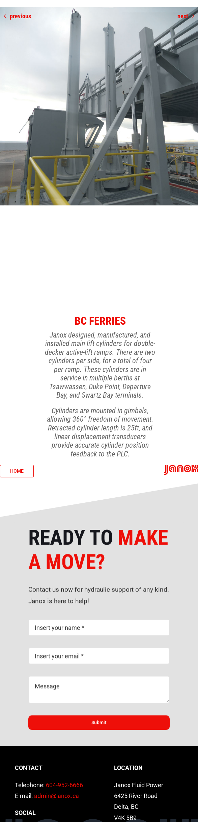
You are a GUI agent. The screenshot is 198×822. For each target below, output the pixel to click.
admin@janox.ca (56, 795)
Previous (20, 16)
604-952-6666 (64, 785)
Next (182, 16)
